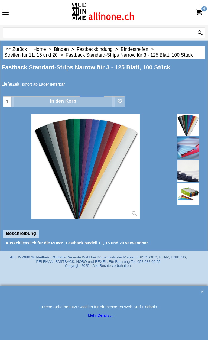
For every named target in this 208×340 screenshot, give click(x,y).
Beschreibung (21, 233)
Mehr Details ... (100, 315)
